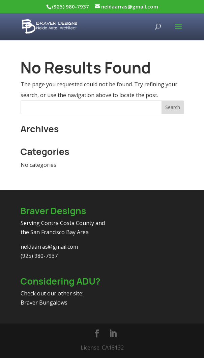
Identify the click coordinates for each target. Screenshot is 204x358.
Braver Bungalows (44, 302)
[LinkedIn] (113, 334)
